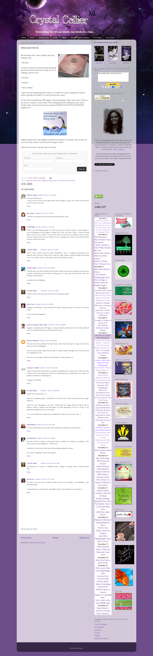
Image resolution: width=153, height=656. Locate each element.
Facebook (97, 632)
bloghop (44, 180)
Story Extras (110, 37)
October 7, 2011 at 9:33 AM (48, 368)
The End (68, 180)
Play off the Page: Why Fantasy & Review (103, 463)
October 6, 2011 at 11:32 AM (45, 227)
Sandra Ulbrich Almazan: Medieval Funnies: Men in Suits (103, 379)
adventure (29, 180)
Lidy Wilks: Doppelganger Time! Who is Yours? (103, 540)
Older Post (84, 537)
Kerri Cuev (31, 304)
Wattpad (97, 637)
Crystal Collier (32, 250)
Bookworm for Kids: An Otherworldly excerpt (103, 444)
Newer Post (26, 537)
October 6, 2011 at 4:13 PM (49, 291)
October (62, 180)
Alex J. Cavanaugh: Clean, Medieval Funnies (103, 354)
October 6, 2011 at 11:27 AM (44, 213)
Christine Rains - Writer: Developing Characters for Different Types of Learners (103, 588)
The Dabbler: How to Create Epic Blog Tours (103, 508)
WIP (73, 180)
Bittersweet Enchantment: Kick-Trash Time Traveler (103, 394)
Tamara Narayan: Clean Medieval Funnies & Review (103, 471)
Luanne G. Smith (33, 368)
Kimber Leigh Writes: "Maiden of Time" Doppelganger (103, 364)
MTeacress (30, 479)
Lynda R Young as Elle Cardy (37, 325)
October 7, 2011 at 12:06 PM (50, 390)
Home (23, 37)
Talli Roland (31, 425)
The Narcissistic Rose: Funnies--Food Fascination (102, 241)
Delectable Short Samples (80, 37)
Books (32, 37)
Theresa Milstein (32, 340)
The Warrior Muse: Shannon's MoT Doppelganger (103, 387)
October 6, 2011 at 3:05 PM (46, 268)
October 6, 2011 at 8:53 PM (48, 340)
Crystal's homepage (100, 626)
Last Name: (59, 158)
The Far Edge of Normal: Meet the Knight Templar (101, 284)
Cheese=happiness (118, 151)
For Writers (97, 37)
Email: (26, 165)
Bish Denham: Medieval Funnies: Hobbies (103, 329)
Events (55, 37)
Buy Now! (99, 63)
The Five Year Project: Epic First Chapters (103, 532)
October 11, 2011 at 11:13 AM (44, 479)
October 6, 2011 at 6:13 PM (44, 304)
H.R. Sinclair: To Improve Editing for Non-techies (103, 484)
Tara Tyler (30, 213)
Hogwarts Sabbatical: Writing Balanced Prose (103, 524)
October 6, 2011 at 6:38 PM (57, 325)
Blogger (80, 650)
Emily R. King (32, 195)
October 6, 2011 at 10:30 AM (46, 195)
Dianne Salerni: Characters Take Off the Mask (103, 495)
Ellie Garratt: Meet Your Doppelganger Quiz (102, 572)
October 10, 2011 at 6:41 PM (50, 463)
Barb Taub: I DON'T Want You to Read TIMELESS (103, 314)
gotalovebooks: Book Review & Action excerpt (103, 436)
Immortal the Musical (101, 640)
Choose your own (53, 180)
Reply (29, 206)
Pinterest (97, 634)
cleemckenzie (31, 438)
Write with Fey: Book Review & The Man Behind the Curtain (103, 299)
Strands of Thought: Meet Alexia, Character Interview (103, 307)
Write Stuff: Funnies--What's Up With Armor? (102, 257)
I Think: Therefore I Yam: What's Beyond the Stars (102, 249)
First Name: (27, 158)
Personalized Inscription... (113, 78)
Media (64, 37)
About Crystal (44, 37)
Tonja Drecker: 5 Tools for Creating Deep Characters (103, 612)
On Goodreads (99, 629)
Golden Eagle (31, 268)
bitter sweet (37, 180)
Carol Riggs (31, 227)
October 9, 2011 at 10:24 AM (45, 425)
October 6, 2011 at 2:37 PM (49, 250)
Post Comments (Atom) (37, 543)
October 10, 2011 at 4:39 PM (46, 438)
